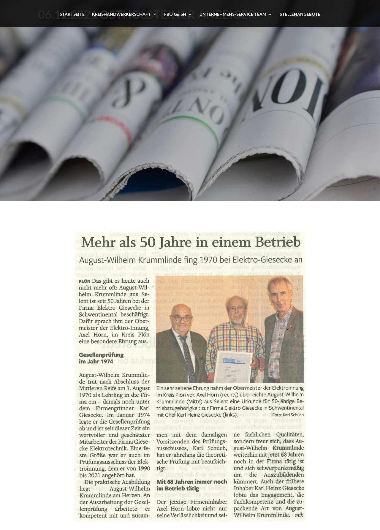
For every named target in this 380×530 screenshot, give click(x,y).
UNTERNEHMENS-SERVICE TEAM (233, 14)
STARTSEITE (72, 14)
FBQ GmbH (175, 14)
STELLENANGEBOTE (300, 14)
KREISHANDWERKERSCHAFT (121, 14)
